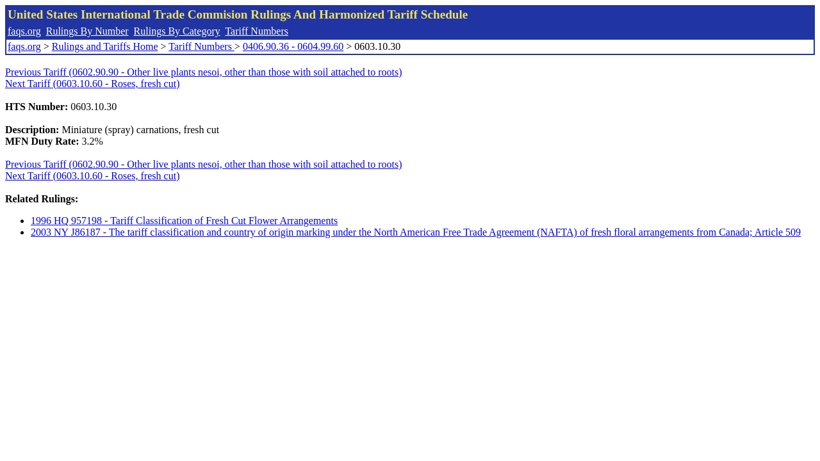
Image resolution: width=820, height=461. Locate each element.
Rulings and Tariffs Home (105, 46)
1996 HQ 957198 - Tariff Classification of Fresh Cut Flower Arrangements (184, 220)
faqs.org (24, 31)
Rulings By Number (87, 31)
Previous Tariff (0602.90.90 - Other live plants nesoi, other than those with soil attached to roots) (203, 72)
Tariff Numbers (256, 31)
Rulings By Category (177, 31)
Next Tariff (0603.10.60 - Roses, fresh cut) (92, 83)
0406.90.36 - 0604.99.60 (293, 46)
